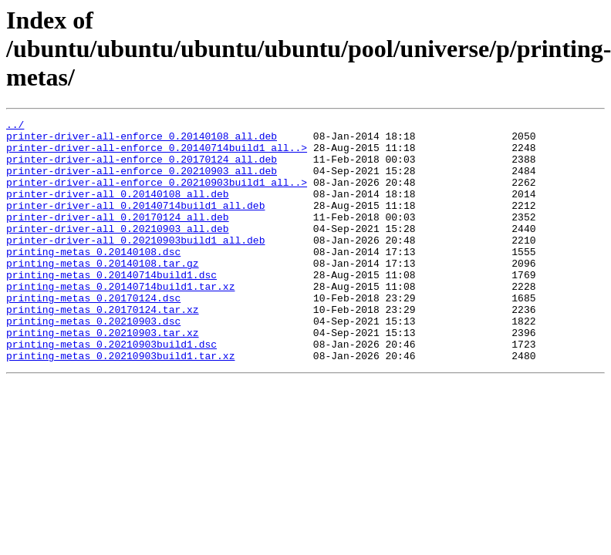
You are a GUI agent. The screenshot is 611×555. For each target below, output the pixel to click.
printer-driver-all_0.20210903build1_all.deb (135, 265)
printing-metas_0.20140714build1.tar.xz (120, 321)
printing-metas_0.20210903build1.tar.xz (120, 404)
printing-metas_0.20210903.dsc (93, 362)
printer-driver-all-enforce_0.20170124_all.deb (141, 168)
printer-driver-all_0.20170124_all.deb (117, 237)
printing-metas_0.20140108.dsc (93, 279)
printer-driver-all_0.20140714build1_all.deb (135, 223)
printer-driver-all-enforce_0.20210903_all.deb (141, 182)
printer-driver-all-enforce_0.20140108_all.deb (141, 140)
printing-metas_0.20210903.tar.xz (102, 376)
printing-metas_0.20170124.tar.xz (102, 348)
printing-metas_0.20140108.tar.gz (102, 293)
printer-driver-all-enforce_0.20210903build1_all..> (156, 196)
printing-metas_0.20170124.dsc (93, 334)
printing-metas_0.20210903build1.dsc (111, 390)
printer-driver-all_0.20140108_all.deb (117, 210)
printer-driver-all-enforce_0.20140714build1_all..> (156, 154)
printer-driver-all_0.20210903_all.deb (117, 251)
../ (15, 126)
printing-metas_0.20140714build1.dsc (111, 307)
